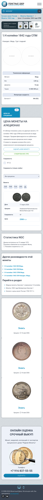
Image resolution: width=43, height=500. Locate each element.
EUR (5, 186)
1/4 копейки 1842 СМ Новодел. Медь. (17, 276)
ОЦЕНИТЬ (21, 476)
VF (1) (9, 163)
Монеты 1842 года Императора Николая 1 (19, 288)
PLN (15, 186)
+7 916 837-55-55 (21, 470)
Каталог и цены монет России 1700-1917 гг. (20, 291)
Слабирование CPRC (21, 154)
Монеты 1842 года (8, 18)
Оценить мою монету (21, 149)
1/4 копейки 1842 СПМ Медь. (14, 272)
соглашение (14, 493)
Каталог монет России (9, 16)
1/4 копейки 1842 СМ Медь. (14, 269)
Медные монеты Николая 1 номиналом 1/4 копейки (23, 285)
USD (20, 186)
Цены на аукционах (11, 112)
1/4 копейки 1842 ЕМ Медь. (13, 266)
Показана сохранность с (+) (14, 246)
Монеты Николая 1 (27, 16)
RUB (10, 186)
